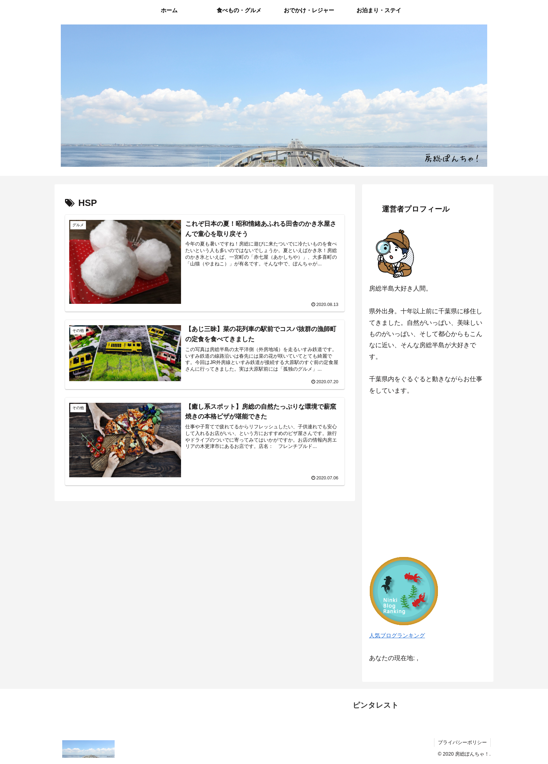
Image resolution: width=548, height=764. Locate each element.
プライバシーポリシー (462, 742)
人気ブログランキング (397, 635)
